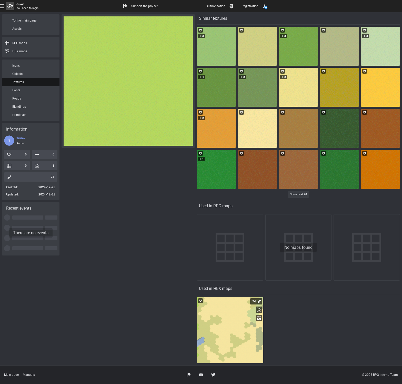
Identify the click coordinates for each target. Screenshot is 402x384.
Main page (11, 374)
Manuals (29, 374)
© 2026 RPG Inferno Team (380, 374)
